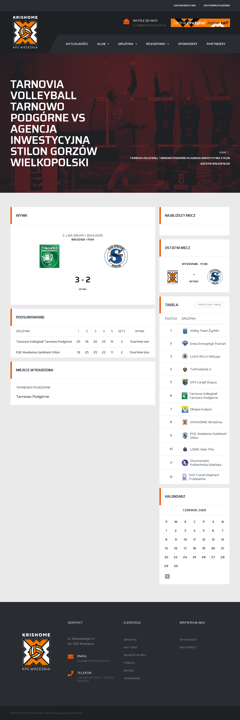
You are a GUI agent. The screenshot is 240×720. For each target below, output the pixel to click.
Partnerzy (216, 43)
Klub (101, 43)
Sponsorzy (187, 43)
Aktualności (77, 43)
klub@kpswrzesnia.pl (149, 25)
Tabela (129, 662)
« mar (167, 576)
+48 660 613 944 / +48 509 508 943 (95, 679)
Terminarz (132, 678)
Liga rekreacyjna (185, 5)
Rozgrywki (155, 43)
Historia (130, 647)
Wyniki (129, 670)
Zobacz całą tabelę (209, 304)
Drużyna (125, 43)
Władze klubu (135, 655)
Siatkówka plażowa (217, 5)
